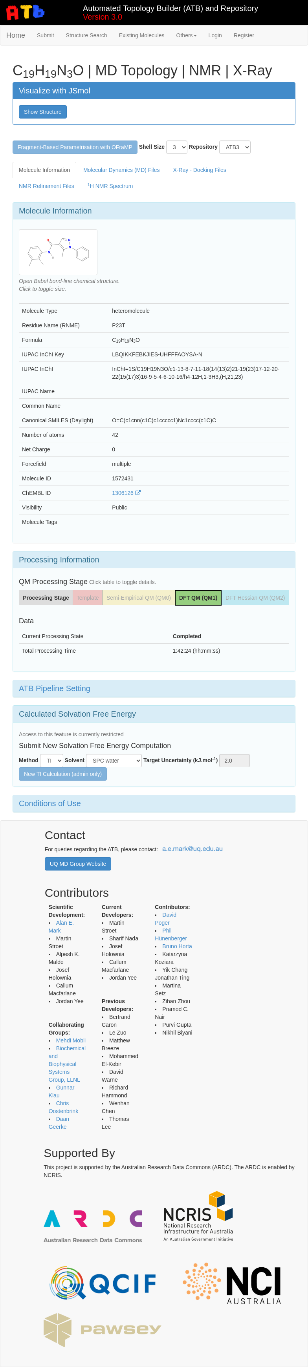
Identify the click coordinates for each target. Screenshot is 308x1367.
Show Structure (43, 112)
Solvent (75, 760)
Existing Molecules (142, 35)
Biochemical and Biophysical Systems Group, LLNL (67, 1064)
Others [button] (186, 35)
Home (15, 35)
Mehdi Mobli (71, 1040)
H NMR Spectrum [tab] (110, 185)
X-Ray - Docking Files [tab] (199, 170)
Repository (203, 147)
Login (215, 35)
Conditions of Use (50, 803)
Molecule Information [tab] (44, 170)
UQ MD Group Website (78, 864)
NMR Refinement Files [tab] (46, 186)
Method (28, 760)
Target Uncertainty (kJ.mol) (180, 759)
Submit (45, 35)
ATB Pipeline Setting (54, 688)
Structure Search (86, 35)
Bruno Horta (177, 946)
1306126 (126, 493)
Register (244, 35)
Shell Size (152, 147)
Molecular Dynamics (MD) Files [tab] (121, 170)
